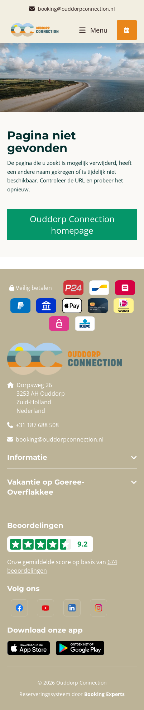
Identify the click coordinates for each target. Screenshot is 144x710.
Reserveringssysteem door (72, 694)
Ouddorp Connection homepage (72, 224)
